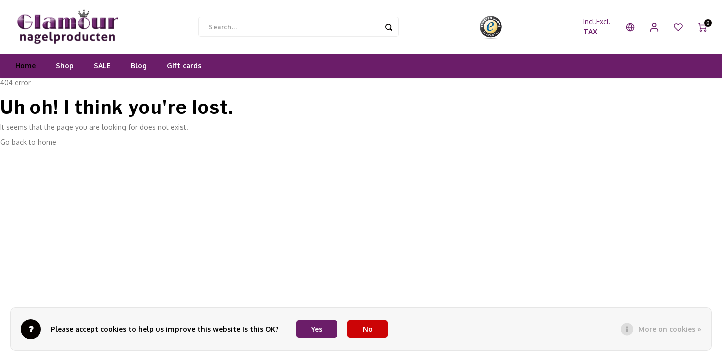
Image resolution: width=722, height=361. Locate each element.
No (368, 329)
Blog (139, 67)
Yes (316, 329)
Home (25, 67)
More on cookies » (669, 329)
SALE (102, 67)
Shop (65, 67)
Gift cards (184, 67)
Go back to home (28, 144)
